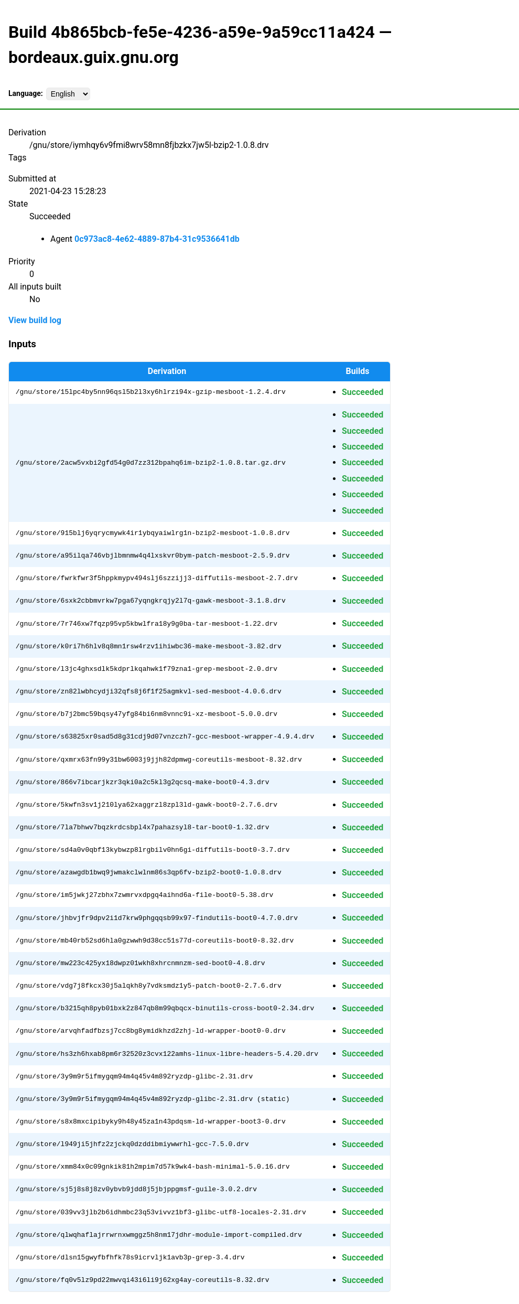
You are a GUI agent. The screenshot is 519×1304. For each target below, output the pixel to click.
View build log (34, 320)
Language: (25, 93)
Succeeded (362, 392)
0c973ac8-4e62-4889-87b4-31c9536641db (157, 239)
